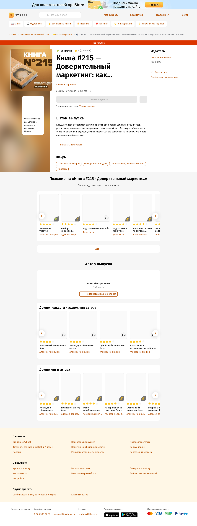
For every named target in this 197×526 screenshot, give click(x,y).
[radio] (40, 224)
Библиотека (136, 15)
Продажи (62, 169)
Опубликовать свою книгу (164, 77)
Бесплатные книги (61, 23)
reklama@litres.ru (87, 514)
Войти (185, 15)
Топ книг (103, 23)
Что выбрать (111, 15)
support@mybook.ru (64, 514)
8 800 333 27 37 (42, 514)
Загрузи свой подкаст (153, 23)
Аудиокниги (36, 23)
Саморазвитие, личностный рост (127, 163)
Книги (17, 23)
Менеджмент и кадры (95, 163)
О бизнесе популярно (69, 163)
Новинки (84, 23)
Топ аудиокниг (124, 23)
